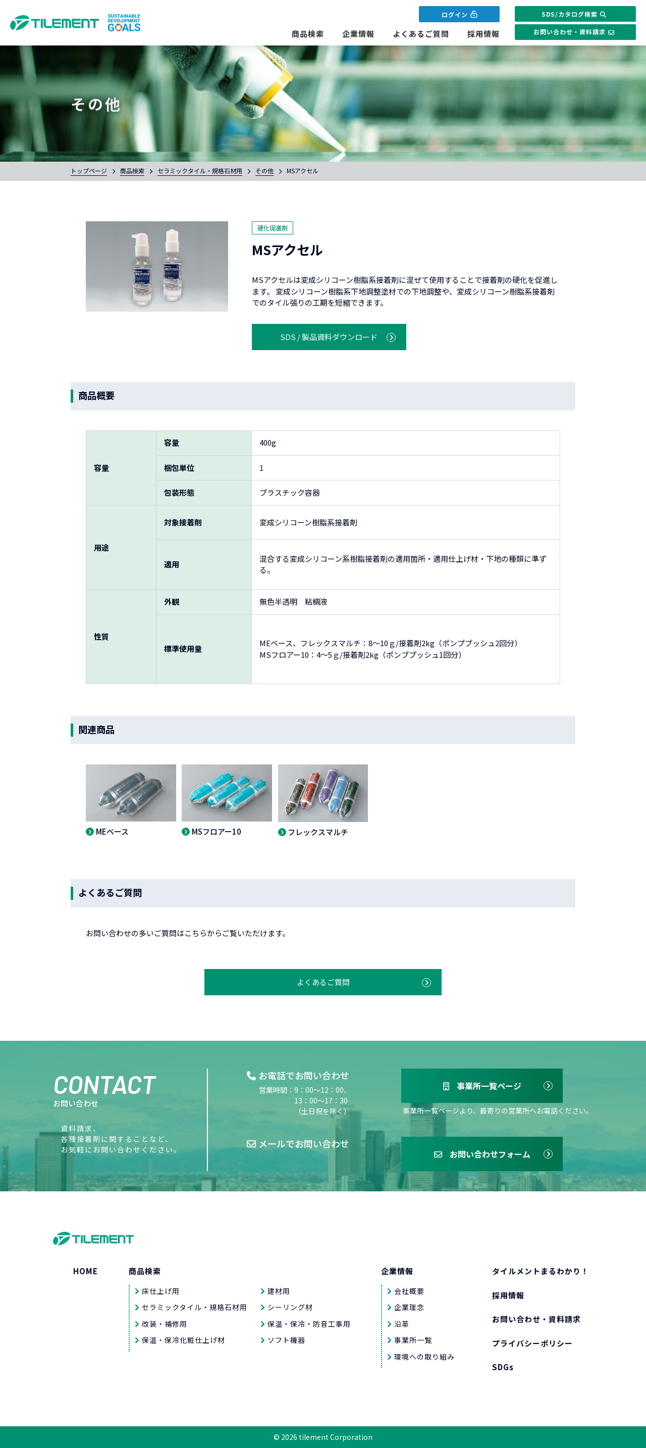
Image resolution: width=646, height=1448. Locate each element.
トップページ (89, 170)
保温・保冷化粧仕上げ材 (183, 1340)
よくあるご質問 (421, 33)
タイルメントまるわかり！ (540, 1271)
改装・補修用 (164, 1324)
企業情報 (358, 33)
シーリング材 (290, 1307)
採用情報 (483, 33)
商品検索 (308, 33)
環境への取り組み (424, 1357)
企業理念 (409, 1307)
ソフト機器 (286, 1340)
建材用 (278, 1291)
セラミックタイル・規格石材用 (199, 170)
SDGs (503, 1367)
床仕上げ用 (161, 1291)
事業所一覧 (413, 1340)
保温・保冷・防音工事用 (309, 1324)
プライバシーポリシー (532, 1343)
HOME (85, 1271)
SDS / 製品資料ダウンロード (329, 336)
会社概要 (409, 1291)
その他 (264, 170)
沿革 (401, 1324)
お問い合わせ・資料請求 (575, 32)
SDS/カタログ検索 (575, 14)
